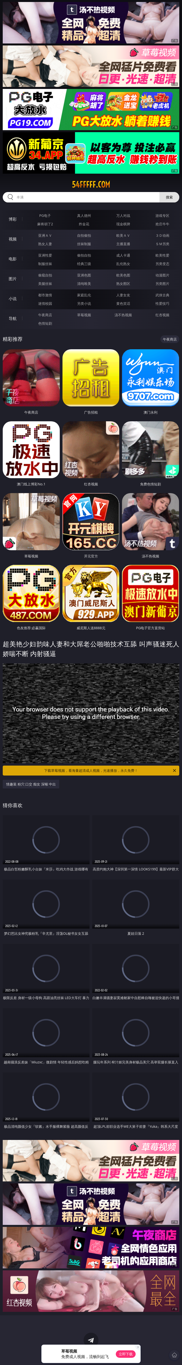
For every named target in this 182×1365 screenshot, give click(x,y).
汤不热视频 (123, 314)
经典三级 (84, 263)
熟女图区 (123, 283)
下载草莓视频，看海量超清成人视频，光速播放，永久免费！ (110, 771)
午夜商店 (45, 314)
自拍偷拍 (84, 235)
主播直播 (123, 243)
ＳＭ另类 (162, 243)
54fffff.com (91, 185)
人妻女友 (123, 295)
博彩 (13, 219)
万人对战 (123, 215)
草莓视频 (84, 314)
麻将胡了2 (45, 224)
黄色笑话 (123, 303)
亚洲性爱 (45, 255)
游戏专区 (162, 215)
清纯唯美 (84, 283)
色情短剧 (45, 323)
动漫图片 (162, 275)
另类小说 (84, 303)
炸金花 (84, 224)
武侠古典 (162, 295)
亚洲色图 (84, 275)
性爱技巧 (162, 303)
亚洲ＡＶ (45, 235)
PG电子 (45, 215)
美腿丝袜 (45, 283)
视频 (13, 239)
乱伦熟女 (123, 263)
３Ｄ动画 (162, 235)
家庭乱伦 (84, 295)
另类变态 (162, 263)
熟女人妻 (45, 243)
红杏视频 (162, 314)
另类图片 (162, 283)
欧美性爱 (162, 255)
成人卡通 (123, 255)
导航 (13, 318)
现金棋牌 (123, 224)
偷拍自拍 (84, 255)
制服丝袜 (45, 263)
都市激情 (45, 295)
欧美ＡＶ (123, 235)
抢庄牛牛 (162, 224)
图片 (13, 278)
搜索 (169, 197)
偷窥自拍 (45, 275)
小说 (13, 298)
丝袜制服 (84, 243)
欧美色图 (123, 275)
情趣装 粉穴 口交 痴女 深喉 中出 (31, 784)
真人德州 (84, 215)
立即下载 (126, 1354)
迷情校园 (45, 303)
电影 (13, 259)
